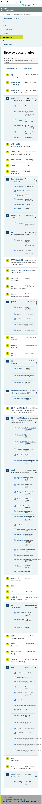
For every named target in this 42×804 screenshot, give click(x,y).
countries (20, 120)
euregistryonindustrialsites (17, 270)
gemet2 (14, 302)
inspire (13, 470)
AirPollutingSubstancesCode (20, 428)
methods (20, 125)
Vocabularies (7, 37)
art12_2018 (15, 90)
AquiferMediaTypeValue (20, 478)
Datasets (6, 22)
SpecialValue (20, 555)
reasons (19, 132)
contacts (20, 186)
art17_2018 (15, 152)
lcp (12, 605)
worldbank (15, 774)
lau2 (12, 591)
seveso (14, 659)
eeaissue (20, 199)
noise (13, 644)
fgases (13, 294)
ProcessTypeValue (20, 534)
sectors (19, 627)
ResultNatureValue (20, 540)
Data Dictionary (18, 14)
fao (12, 286)
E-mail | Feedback (9, 798)
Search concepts (28, 68)
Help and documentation (11, 18)
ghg (12, 337)
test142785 (20, 715)
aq (12, 75)
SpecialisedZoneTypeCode (20, 550)
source (19, 319)
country (19, 782)
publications (16, 652)
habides (14, 345)
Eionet (11, 14)
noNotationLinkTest (20, 705)
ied (12, 361)
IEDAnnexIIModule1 (17, 391)
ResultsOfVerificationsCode (20, 442)
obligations (20, 204)
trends (19, 137)
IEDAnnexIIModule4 (17, 418)
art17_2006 (15, 98)
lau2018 (14, 597)
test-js (19, 710)
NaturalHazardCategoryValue (20, 529)
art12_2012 (15, 82)
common (14, 171)
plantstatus (20, 619)
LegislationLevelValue (20, 511)
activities (20, 106)
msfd (13, 636)
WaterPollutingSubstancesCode (20, 460)
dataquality (15, 215)
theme (19, 566)
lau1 (12, 586)
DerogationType (20, 435)
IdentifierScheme (20, 506)
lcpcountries (20, 613)
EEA (12, 2)
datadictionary (17, 179)
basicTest (20, 673)
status (19, 209)
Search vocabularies (12, 68)
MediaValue (20, 525)
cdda (13, 165)
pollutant (20, 382)
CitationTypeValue (20, 485)
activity (19, 240)
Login (25, 5)
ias (12, 353)
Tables (5, 26)
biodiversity (16, 160)
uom (12, 758)
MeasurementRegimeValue (20, 516)
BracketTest (20, 677)
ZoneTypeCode (20, 571)
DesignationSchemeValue (20, 492)
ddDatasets (20, 191)
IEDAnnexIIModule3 (17, 408)
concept (19, 307)
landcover (15, 578)
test (12, 667)
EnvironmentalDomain (20, 499)
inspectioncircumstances (20, 375)
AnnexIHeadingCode (20, 398)
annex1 (19, 368)
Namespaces (7, 45)
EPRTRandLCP (17, 260)
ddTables (20, 195)
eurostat (14, 278)
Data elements (8, 29)
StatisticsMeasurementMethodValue (20, 559)
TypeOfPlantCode (20, 449)
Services (6, 41)
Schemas (6, 33)
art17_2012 (15, 144)
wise (13, 766)
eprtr (13, 232)
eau (18, 687)
